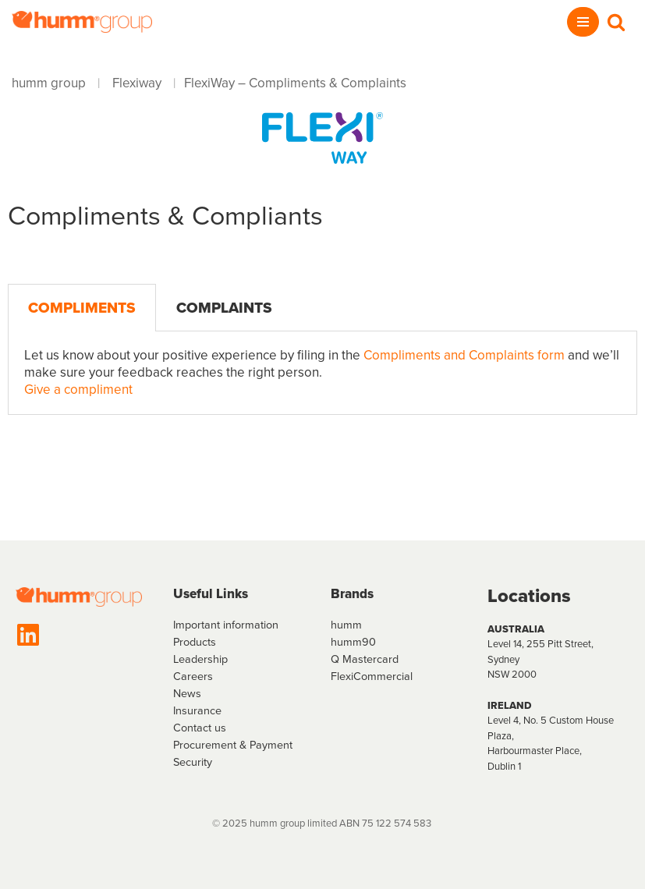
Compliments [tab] (82, 307)
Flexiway (136, 83)
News (187, 693)
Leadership (200, 659)
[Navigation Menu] (583, 22)
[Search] (616, 21)
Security (192, 761)
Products (194, 641)
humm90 (353, 641)
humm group (49, 83)
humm (346, 624)
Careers (193, 676)
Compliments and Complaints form (462, 355)
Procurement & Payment (232, 744)
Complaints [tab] (224, 307)
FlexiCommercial (372, 676)
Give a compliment (78, 389)
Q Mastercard (365, 659)
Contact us (199, 727)
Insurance (197, 710)
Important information (225, 624)
